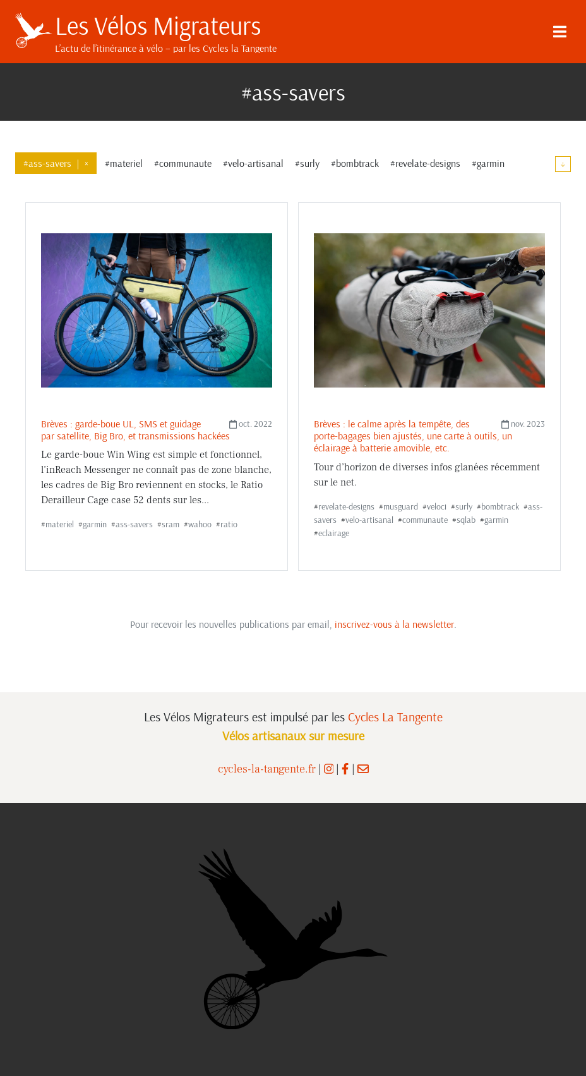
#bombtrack (355, 163)
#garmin (488, 163)
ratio (228, 524)
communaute (425, 519)
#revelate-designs (425, 163)
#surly (307, 163)
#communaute (183, 163)
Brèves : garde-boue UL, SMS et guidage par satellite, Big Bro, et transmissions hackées (135, 429)
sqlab (466, 519)
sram (170, 524)
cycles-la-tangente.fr (267, 769)
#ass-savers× (55, 163)
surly (463, 506)
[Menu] (559, 31)
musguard (400, 506)
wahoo (200, 524)
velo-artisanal (369, 519)
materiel (59, 524)
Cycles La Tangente (395, 716)
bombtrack (500, 506)
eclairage (333, 533)
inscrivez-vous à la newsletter (394, 624)
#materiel (124, 163)
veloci (436, 506)
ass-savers (134, 524)
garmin (95, 524)
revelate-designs (346, 506)
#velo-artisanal (253, 163)
